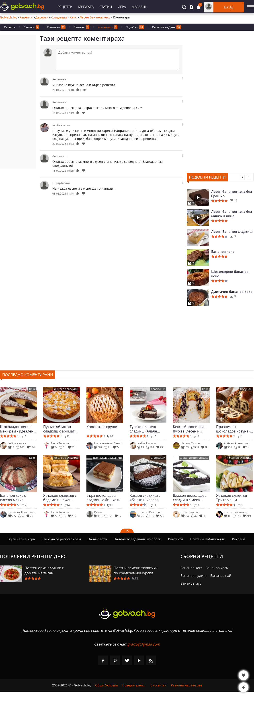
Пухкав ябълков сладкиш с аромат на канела (61, 428)
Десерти (41, 17)
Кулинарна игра (21, 539)
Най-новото (97, 539)
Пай (119, 389)
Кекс (73, 17)
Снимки (31, 27)
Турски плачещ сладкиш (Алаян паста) (143, 428)
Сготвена (56, 27)
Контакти (175, 539)
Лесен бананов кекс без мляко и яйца (231, 213)
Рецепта (9, 27)
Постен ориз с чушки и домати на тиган (44, 570)
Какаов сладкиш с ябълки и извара (145, 497)
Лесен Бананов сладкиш (232, 231)
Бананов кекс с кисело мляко (13, 497)
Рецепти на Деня (166, 27)
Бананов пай (220, 575)
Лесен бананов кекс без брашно (231, 193)
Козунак (246, 389)
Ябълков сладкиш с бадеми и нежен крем (60, 497)
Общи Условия (106, 685)
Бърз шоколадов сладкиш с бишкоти (103, 497)
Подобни (135, 27)
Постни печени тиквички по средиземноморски (136, 570)
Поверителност (134, 685)
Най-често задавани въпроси (137, 539)
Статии (105, 6)
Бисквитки (158, 685)
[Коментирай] (117, 59)
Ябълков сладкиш (66, 389)
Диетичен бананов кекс (231, 291)
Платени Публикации (207, 539)
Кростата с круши (101, 426)
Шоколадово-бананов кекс (229, 273)
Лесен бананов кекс (95, 17)
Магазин (139, 6)
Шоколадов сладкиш (107, 458)
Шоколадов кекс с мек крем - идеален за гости (16, 428)
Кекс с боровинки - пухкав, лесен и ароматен (189, 428)
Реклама (239, 539)
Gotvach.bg (8, 17)
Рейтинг (81, 27)
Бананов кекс (222, 251)
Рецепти (65, 6)
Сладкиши (59, 17)
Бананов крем (217, 567)
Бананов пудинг (193, 575)
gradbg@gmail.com (143, 644)
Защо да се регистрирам (61, 539)
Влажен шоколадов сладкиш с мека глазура (190, 497)
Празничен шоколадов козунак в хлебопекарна (233, 428)
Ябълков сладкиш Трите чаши (231, 497)
